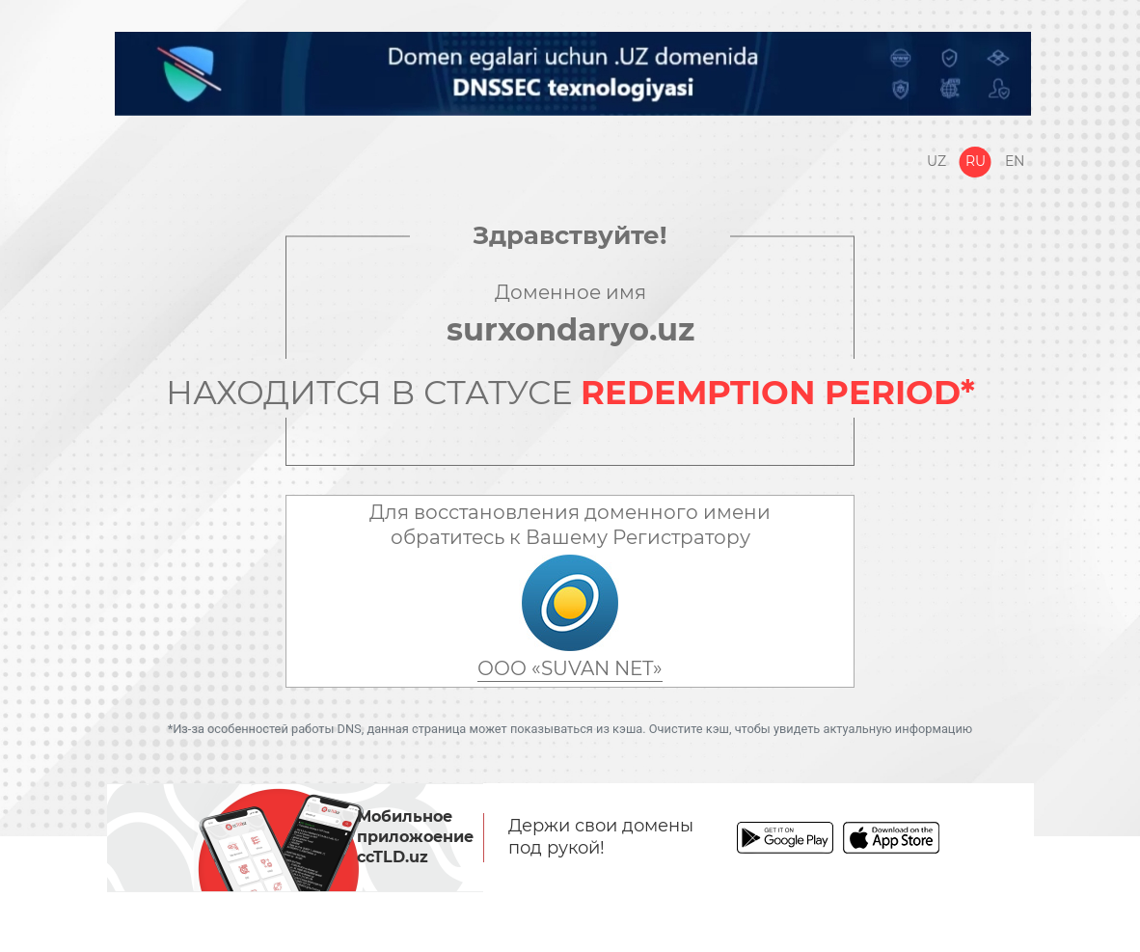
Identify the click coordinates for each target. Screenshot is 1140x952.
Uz (936, 161)
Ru (975, 161)
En (1014, 161)
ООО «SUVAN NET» (570, 668)
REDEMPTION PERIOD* (778, 392)
